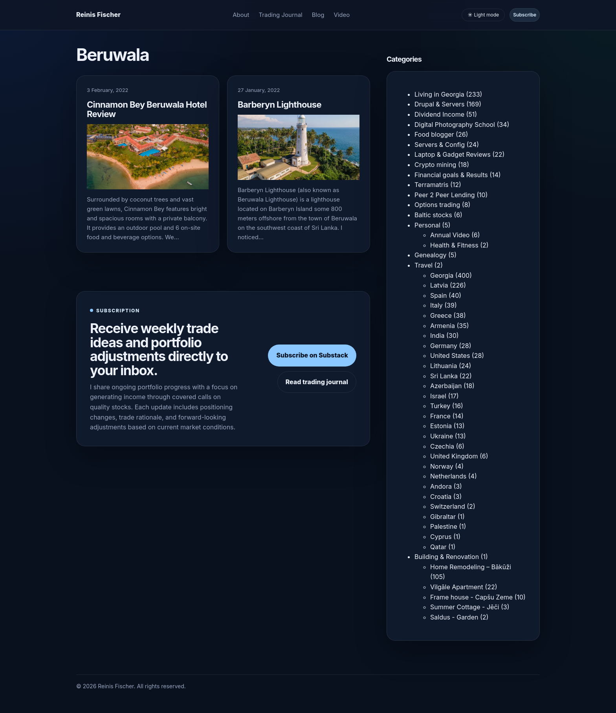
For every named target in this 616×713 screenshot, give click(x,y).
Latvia (439, 285)
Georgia (441, 275)
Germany (443, 346)
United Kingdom (454, 456)
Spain (438, 295)
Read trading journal (317, 382)
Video (342, 14)
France (440, 416)
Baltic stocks (433, 215)
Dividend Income (439, 114)
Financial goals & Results (451, 175)
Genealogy (430, 255)
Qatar (438, 547)
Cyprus (440, 537)
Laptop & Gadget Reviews (452, 154)
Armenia (442, 326)
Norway (441, 466)
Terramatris (431, 185)
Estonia (441, 426)
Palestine (443, 526)
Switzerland (447, 506)
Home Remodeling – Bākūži (470, 567)
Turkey (440, 406)
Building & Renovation (446, 557)
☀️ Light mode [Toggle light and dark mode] (483, 15)
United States (450, 355)
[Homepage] (98, 15)
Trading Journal (280, 14)
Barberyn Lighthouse (279, 104)
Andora (441, 486)
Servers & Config (439, 144)
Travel (423, 265)
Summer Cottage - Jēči (464, 607)
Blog (318, 14)
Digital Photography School (454, 124)
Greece (441, 315)
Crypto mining (435, 165)
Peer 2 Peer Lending (444, 195)
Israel (438, 396)
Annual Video (449, 235)
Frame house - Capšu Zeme (471, 597)
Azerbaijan (446, 386)
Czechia (442, 446)
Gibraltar (443, 517)
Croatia (440, 496)
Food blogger (434, 134)
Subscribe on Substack (312, 355)
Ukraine (441, 436)
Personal (427, 225)
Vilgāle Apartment (456, 587)
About (241, 14)
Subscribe (524, 15)
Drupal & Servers (439, 104)
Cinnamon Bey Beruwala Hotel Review (147, 109)
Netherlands (448, 476)
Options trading (437, 205)
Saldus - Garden (454, 617)
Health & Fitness (454, 245)
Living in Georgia (439, 94)
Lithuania (443, 366)
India (437, 335)
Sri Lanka (444, 376)
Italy (436, 305)
